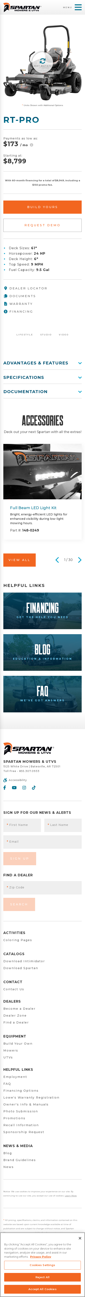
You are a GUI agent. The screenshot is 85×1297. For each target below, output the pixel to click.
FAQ (7, 1084)
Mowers (10, 1050)
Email (13, 841)
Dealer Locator (25, 288)
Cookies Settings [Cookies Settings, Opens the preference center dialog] (42, 1265)
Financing (18, 311)
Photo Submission (20, 1111)
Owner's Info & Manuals (26, 1104)
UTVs (8, 1057)
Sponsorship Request (23, 1132)
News (8, 1167)
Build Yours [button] (42, 207)
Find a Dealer (16, 1022)
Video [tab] (64, 334)
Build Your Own (18, 1043)
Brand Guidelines (19, 1160)
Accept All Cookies (42, 1289)
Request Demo (42, 225)
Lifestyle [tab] (24, 334)
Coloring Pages (17, 940)
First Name (17, 825)
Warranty (18, 304)
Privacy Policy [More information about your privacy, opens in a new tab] (40, 1256)
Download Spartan (20, 968)
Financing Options (21, 1091)
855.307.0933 (29, 771)
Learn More (71, 1195)
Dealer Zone (15, 1015)
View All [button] (19, 560)
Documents (19, 296)
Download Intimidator (24, 961)
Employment (15, 1077)
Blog (7, 1153)
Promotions (14, 1118)
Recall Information (21, 1125)
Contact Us (13, 989)
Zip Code (15, 887)
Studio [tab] (46, 334)
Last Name (58, 825)
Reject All (42, 1277)
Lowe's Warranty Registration (31, 1097)
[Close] (80, 1238)
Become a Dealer (19, 1009)
